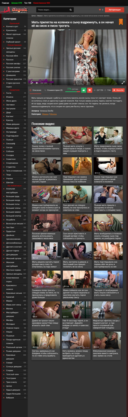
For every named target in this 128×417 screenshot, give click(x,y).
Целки (9, 386)
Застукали (10, 108)
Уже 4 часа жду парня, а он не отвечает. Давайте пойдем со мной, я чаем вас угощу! (75, 324)
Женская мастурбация (12, 264)
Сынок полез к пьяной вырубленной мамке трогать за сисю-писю (45, 148)
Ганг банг (10, 227)
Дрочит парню (12, 251)
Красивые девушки (10, 357)
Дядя (8, 112)
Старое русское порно (13, 85)
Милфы (9, 320)
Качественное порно (12, 280)
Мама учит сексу (13, 305)
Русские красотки (14, 79)
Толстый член (12, 374)
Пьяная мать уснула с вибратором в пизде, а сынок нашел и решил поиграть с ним (77, 150)
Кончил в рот (12, 26)
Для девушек (12, 254)
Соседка (10, 155)
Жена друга (11, 101)
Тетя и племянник (14, 171)
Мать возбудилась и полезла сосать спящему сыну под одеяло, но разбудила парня (108, 236)
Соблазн (10, 151)
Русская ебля (12, 56)
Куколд (9, 120)
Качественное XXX (41, 3)
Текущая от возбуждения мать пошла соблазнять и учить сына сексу (106, 292)
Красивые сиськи (14, 293)
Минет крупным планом (13, 36)
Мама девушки (13, 124)
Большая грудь (12, 196)
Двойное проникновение (13, 237)
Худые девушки (13, 390)
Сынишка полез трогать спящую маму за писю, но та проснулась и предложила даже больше (45, 294)
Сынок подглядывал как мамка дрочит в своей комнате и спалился (105, 179)
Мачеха (53, 114)
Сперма (9, 370)
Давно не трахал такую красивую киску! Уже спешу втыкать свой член (45, 323)
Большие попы (13, 204)
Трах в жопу (11, 382)
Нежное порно (12, 328)
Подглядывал (12, 136)
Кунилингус (11, 30)
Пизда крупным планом (13, 341)
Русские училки (13, 67)
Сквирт (9, 363)
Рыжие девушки (13, 351)
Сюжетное (11, 159)
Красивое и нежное (11, 287)
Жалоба (118, 90)
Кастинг (9, 116)
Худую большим (13, 394)
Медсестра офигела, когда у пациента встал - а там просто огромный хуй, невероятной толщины (106, 324)
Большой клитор (13, 216)
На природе (11, 132)
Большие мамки (13, 212)
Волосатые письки (14, 223)
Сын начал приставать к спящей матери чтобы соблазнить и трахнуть (74, 236)
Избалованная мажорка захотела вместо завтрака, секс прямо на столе (105, 353)
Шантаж (9, 182)
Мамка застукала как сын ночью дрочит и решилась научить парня (44, 179)
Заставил (10, 105)
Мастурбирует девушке (12, 314)
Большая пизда (13, 200)
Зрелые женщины (14, 274)
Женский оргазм (13, 258)
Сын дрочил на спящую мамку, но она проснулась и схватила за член (76, 207)
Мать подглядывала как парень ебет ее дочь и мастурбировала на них (105, 264)
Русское (9, 60)
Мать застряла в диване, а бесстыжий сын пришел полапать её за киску (75, 264)
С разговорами (13, 71)
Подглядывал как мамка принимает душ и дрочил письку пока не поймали (75, 179)
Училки (9, 178)
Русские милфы (13, 63)
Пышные (10, 336)
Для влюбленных (14, 243)
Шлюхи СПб (16, 3)
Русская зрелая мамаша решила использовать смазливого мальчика (43, 236)
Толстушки (11, 378)
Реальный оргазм (14, 347)
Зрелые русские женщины (13, 50)
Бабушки (10, 398)
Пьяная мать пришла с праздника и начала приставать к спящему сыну (107, 207)
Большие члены (13, 208)
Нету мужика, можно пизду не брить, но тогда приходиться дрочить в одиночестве (75, 354)
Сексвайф (10, 143)
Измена (9, 97)
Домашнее (11, 75)
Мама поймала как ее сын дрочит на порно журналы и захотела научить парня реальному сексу (76, 294)
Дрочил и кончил (14, 247)
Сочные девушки (14, 366)
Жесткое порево (13, 270)
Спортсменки (12, 163)
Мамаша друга (12, 128)
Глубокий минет (13, 42)
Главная (5, 3)
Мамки (45, 114)
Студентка (10, 167)
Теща (8, 175)
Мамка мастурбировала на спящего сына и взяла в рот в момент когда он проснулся (46, 207)
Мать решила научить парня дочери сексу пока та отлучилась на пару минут (45, 264)
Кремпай (10, 297)
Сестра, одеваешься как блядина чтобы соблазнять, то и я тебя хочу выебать (45, 353)
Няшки (9, 332)
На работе (10, 220)
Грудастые (10, 231)
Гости (8, 93)
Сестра (9, 147)
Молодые (10, 324)
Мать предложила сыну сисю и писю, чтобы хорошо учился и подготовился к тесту (108, 148)
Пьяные (9, 140)
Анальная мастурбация (12, 191)
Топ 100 (27, 3)
